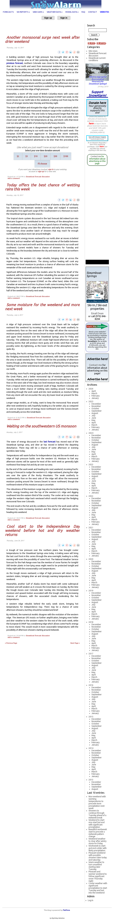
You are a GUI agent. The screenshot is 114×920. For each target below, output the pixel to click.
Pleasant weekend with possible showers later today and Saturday (98, 856)
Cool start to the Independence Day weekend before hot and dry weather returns (42, 530)
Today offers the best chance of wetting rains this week (42, 187)
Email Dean (97, 313)
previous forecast (14, 63)
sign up (41, 171)
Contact (92, 12)
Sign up (48, 18)
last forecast (49, 442)
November (96, 406)
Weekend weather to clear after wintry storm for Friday (97, 841)
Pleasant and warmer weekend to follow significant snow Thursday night (98, 876)
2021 (91, 527)
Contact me (96, 156)
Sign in (63, 18)
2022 (91, 496)
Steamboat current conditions (97, 59)
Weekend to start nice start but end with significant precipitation (96, 823)
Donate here (97, 107)
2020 (91, 559)
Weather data (54, 12)
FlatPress (66, 910)
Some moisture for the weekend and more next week (42, 307)
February (95, 396)
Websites (104, 12)
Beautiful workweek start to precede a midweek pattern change (98, 833)
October (95, 408)
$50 (55, 156)
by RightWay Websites (57, 918)
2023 (91, 464)
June (93, 418)
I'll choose (42, 164)
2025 (91, 401)
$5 (26, 156)
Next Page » (75, 643)
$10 (35, 156)
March (94, 393)
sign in (50, 169)
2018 (91, 622)
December (96, 404)
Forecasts (8, 12)
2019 (91, 590)
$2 (18, 156)
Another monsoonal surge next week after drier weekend (42, 39)
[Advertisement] (43, 27)
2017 (91, 653)
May (93, 420)
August (94, 413)
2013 (91, 780)
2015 (91, 717)
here (91, 123)
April (93, 391)
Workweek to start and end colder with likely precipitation (98, 848)
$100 (66, 156)
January (95, 398)
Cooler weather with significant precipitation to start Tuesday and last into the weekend (98, 888)
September (96, 411)
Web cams (38, 12)
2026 (91, 389)
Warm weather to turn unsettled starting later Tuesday (96, 865)
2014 (91, 748)
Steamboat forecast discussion (38, 177)
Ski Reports (23, 12)
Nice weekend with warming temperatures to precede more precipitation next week (97, 802)
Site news (93, 51)
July (93, 415)
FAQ (83, 12)
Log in (90, 900)
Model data (72, 12)
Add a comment (14, 178)
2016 (91, 685)
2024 (91, 433)
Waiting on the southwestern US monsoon (41, 426)
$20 (45, 156)
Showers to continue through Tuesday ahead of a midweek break (97, 814)
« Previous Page (11, 643)
